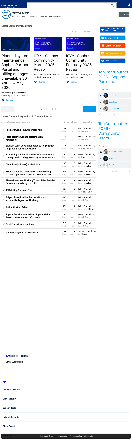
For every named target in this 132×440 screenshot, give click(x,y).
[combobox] (67, 5)
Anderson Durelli (115, 152)
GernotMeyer (114, 109)
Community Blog (18, 17)
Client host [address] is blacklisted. (24, 164)
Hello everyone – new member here (24, 129)
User (129, 4)
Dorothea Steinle (86, 192)
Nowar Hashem (86, 148)
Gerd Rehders (114, 165)
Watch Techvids (110, 60)
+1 (31, 190)
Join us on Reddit (111, 45)
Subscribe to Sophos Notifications (112, 29)
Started (87, 231)
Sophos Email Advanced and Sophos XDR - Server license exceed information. (28, 216)
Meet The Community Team (50, 17)
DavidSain (113, 102)
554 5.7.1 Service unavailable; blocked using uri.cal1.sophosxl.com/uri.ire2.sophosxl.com (28, 173)
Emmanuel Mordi (86, 209)
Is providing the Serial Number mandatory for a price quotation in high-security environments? (30, 156)
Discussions (32, 17)
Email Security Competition (20, 224)
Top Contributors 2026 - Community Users (113, 131)
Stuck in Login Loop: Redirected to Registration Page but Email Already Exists (30, 147)
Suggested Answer (3, 138)
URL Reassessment (111, 53)
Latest (87, 128)
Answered (3, 190)
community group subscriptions (22, 232)
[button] (112, 5)
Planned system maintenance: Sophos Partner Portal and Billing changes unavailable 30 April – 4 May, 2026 (15, 71)
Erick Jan (84, 131)
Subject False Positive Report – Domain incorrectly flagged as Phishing (26, 199)
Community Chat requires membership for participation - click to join (66, 436)
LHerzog (83, 234)
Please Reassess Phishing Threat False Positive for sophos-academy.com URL (30, 182)
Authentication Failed (17, 207)
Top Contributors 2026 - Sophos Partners (113, 76)
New (124, 14)
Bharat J (112, 95)
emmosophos (85, 166)
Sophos (9, 100)
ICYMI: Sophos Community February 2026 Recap (79, 62)
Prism (111, 158)
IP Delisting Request (16, 190)
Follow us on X (109, 38)
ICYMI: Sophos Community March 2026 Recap (46, 62)
